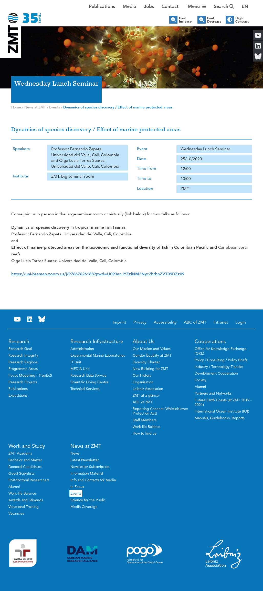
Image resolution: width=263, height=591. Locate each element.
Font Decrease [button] (214, 20)
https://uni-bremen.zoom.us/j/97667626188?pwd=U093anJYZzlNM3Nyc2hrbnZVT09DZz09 (97, 274)
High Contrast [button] (242, 20)
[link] (97, 274)
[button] (245, 6)
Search (224, 6)
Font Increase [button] (185, 20)
